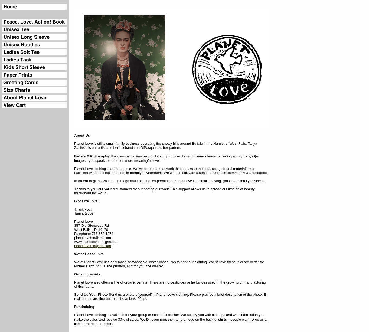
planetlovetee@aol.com (92, 246)
